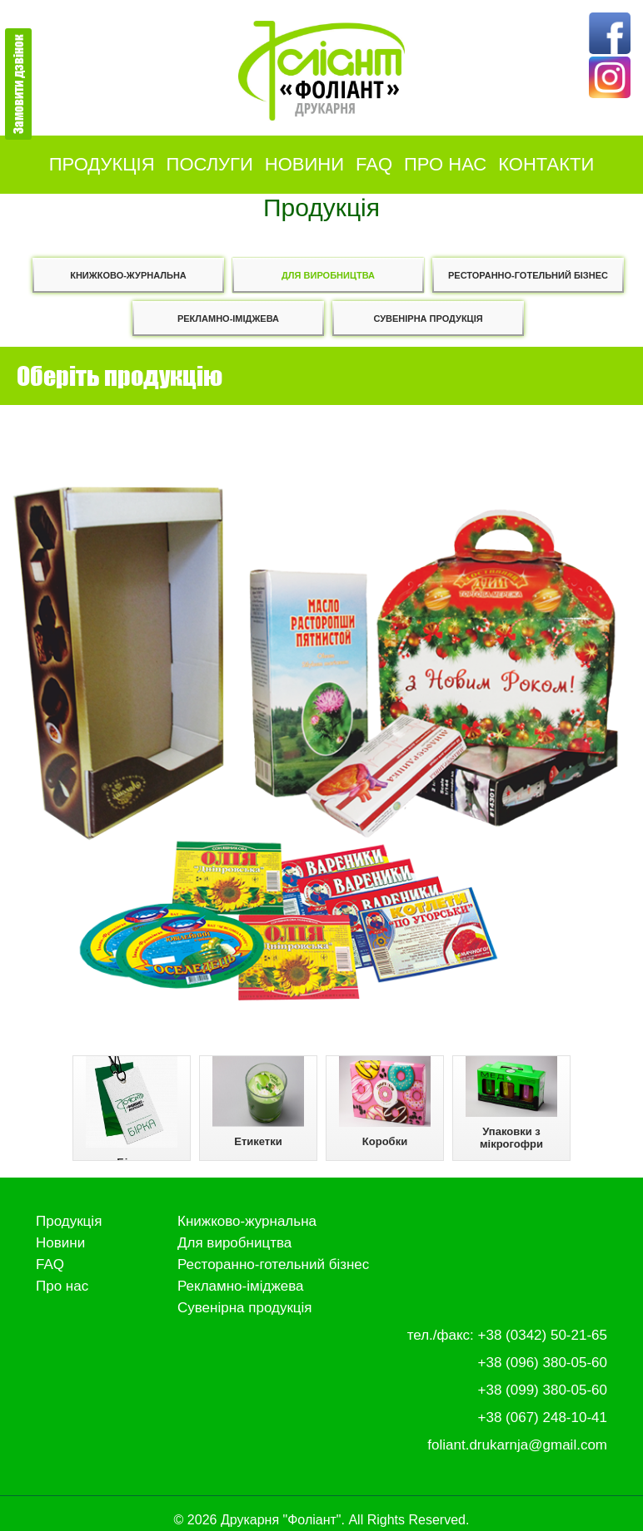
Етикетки (258, 1102)
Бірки (131, 1108)
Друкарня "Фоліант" (281, 1520)
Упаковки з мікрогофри (511, 1103)
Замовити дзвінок (18, 84)
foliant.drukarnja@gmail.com (517, 1445)
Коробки (385, 1102)
